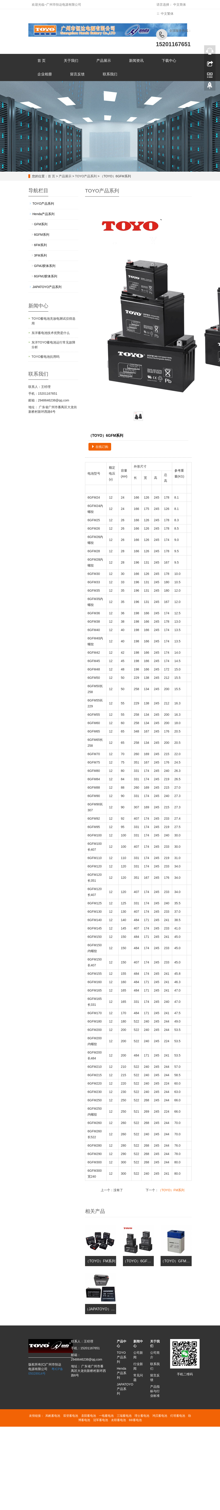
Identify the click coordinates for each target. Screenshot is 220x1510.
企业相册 (44, 74)
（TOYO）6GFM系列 (140, 1261)
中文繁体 (167, 13)
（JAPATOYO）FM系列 (104, 1309)
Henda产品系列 (43, 214)
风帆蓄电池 (52, 1415)
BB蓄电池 (135, 1420)
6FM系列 (40, 245)
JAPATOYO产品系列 (46, 287)
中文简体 (179, 4)
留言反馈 (77, 74)
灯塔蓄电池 (177, 1415)
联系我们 (110, 74)
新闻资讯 (136, 60)
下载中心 (169, 60)
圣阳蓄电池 (88, 1415)
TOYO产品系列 (86, 176)
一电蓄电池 (106, 1415)
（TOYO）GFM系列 (177, 1261)
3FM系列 (40, 255)
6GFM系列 (41, 234)
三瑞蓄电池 (124, 1415)
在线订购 (99, 447)
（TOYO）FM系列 (171, 1190)
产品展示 (103, 60)
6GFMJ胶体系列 (45, 276)
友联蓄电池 (118, 1420)
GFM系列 (40, 224)
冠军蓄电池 (100, 1420)
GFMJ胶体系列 (44, 266)
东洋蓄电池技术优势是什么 (51, 333)
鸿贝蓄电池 (159, 1415)
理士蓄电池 (141, 1415)
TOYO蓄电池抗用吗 (45, 356)
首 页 (41, 60)
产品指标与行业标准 (155, 1391)
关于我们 (71, 60)
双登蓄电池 (70, 1415)
